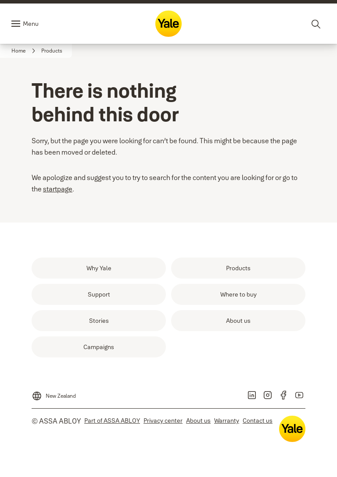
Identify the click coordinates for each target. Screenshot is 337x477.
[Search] (316, 24)
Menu (31, 24)
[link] (25, 51)
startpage (57, 188)
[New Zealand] (54, 393)
